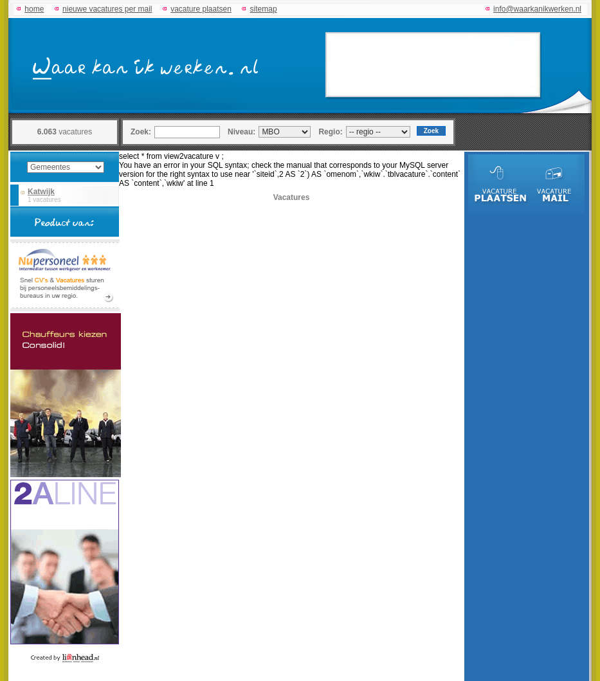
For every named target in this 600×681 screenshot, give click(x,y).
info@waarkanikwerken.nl (537, 9)
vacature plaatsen (201, 9)
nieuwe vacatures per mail (107, 9)
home (34, 9)
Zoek (431, 130)
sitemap (263, 9)
